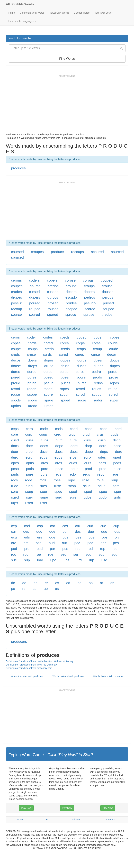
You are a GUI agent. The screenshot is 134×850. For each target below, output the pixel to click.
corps (80, 343)
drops (32, 366)
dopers (89, 292)
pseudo (90, 303)
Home (11, 12)
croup (97, 349)
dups (104, 451)
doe (52, 531)
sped (73, 491)
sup (27, 560)
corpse (70, 280)
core (14, 434)
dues (59, 451)
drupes (16, 297)
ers (39, 537)
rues (43, 486)
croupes (37, 252)
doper (48, 360)
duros (47, 372)
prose (113, 377)
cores (64, 343)
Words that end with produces (68, 676)
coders (34, 280)
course (35, 286)
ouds (73, 463)
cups (44, 440)
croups (89, 286)
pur (52, 549)
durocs (52, 297)
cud (90, 526)
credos (53, 286)
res (114, 549)
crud (86, 434)
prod (88, 469)
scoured (97, 252)
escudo (71, 297)
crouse (107, 286)
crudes (16, 292)
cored (48, 343)
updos (16, 406)
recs (58, 474)
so (35, 589)
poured (34, 303)
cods (58, 429)
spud (88, 491)
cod (27, 526)
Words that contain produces (108, 676)
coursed (17, 252)
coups (33, 349)
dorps (81, 360)
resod (15, 389)
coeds (64, 337)
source (16, 314)
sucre (81, 400)
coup (43, 434)
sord (116, 486)
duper (98, 366)
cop (40, 526)
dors (102, 446)
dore (74, 446)
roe (38, 554)
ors (25, 543)
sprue (48, 400)
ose (38, 543)
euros (80, 372)
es (57, 583)
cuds (114, 434)
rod (25, 554)
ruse (57, 486)
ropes (64, 389)
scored (90, 309)
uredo (32, 406)
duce (44, 451)
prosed (53, 303)
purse (82, 383)
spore (32, 400)
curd (59, 440)
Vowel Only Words (59, 12)
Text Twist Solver (103, 12)
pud (40, 549)
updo (103, 497)
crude (113, 349)
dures (15, 372)
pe (13, 589)
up (46, 589)
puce (117, 469)
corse (96, 343)
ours (87, 463)
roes (57, 480)
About (20, 819)
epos (58, 457)
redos (98, 383)
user (43, 503)
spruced (17, 257)
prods (97, 377)
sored (113, 394)
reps (115, 474)
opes (15, 463)
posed (48, 377)
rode (28, 480)
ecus (43, 457)
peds (117, 463)
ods (65, 537)
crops (81, 349)
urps (14, 503)
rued (29, 486)
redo (72, 474)
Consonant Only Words (32, 12)
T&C (46, 819)
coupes (17, 286)
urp (91, 560)
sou (114, 554)
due (91, 531)
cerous (16, 280)
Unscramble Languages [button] (22, 21)
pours (81, 377)
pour (74, 469)
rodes (31, 389)
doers (32, 360)
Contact (110, 819)
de (13, 583)
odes (102, 457)
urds (117, 497)
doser (98, 360)
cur (13, 531)
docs (15, 446)
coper (98, 337)
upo (53, 560)
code (44, 429)
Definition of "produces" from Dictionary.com (29, 668)
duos (74, 451)
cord (118, 429)
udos (88, 497)
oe (79, 583)
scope (32, 394)
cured (63, 354)
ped (90, 543)
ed (35, 583)
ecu (14, 537)
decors (71, 292)
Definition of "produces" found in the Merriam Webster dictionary (39, 661)
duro (14, 457)
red (90, 549)
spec (58, 491)
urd (79, 560)
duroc (31, 372)
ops (105, 537)
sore (14, 491)
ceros (15, 337)
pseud (48, 383)
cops (103, 429)
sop (101, 554)
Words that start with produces (27, 676)
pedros (89, 297)
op (91, 583)
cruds (15, 354)
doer (29, 446)
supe (44, 497)
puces (65, 383)
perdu (112, 372)
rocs (14, 480)
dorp (88, 446)
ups (66, 560)
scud (87, 486)
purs (43, 474)
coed (74, 429)
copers (52, 280)
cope (89, 429)
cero (29, 429)
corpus (88, 280)
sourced (117, 252)
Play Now (26, 808)
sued (15, 497)
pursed (108, 303)
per (103, 543)
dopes (65, 360)
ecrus (64, 372)
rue (50, 554)
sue (14, 560)
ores (58, 463)
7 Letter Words (82, 12)
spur (117, 491)
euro (87, 457)
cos (65, 526)
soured (34, 314)
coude (113, 343)
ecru (28, 457)
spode (16, 400)
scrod (80, 394)
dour (14, 451)
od (68, 583)
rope (71, 480)
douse (16, 366)
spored (52, 314)
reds (86, 474)
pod (14, 549)
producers (19, 641)
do (24, 583)
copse (16, 343)
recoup (16, 309)
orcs (44, 463)
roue (100, 480)
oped (117, 457)
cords (32, 343)
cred (57, 434)
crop (71, 434)
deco (117, 440)
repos (114, 383)
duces (81, 366)
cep (14, 526)
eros (72, 457)
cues (29, 440)
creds (65, 349)
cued (15, 440)
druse (65, 366)
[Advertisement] (68, 104)
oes (78, 537)
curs (87, 440)
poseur (16, 303)
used (29, 503)
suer (29, 497)
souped (108, 309)
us (57, 589)
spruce (70, 314)
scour (64, 394)
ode (52, 537)
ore (13, 543)
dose (117, 446)
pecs (102, 463)
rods (42, 480)
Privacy (76, 819)
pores (32, 377)
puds (15, 474)
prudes (71, 303)
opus (30, 463)
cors (28, 434)
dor (65, 531)
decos (16, 360)
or (101, 583)
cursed (34, 292)
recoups (77, 252)
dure (118, 451)
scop (72, 486)
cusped (53, 292)
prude (32, 383)
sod (88, 554)
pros (102, 469)
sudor (97, 400)
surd (58, 497)
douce (114, 360)
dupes (115, 366)
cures (79, 354)
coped (81, 337)
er (46, 583)
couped (107, 280)
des (26, 531)
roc (13, 554)
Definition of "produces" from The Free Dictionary (32, 664)
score (48, 394)
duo (104, 531)
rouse (15, 394)
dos (78, 531)
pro (26, 549)
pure (29, 474)
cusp (101, 440)
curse (95, 354)
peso (15, 469)
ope (91, 537)
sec (63, 554)
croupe (71, 286)
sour (43, 491)
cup (116, 526)
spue (103, 491)
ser (75, 554)
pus (65, 549)
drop (29, 451)
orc (117, 537)
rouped (34, 309)
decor (111, 354)
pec (77, 543)
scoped (71, 309)
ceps (15, 429)
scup (101, 486)
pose (59, 469)
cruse (31, 354)
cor (52, 526)
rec (77, 549)
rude (14, 486)
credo (49, 349)
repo (100, 474)
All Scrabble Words (20, 4)
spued (65, 400)
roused (53, 309)
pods (30, 469)
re (23, 589)
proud (15, 383)
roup (114, 480)
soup (29, 491)
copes (114, 337)
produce (57, 252)
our (64, 543)
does (44, 446)
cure (73, 440)
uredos (107, 314)
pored (15, 377)
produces (18, 168)
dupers (34, 297)
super (114, 400)
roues (96, 389)
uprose (88, 314)
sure (72, 497)
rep (102, 549)
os (112, 583)
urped (49, 406)
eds (27, 537)
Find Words (67, 58)
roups (112, 389)
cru (77, 526)
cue (103, 526)
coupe (16, 349)
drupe (48, 366)
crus (100, 434)
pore (44, 469)
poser (65, 377)
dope (59, 446)
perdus (107, 297)
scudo (97, 394)
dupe (89, 451)
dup (117, 531)
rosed (80, 389)
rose (85, 480)
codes (48, 337)
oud (52, 543)
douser (107, 292)
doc (39, 531)
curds (47, 354)
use (104, 560)
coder (31, 337)
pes (116, 543)
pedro (96, 372)
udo (40, 560)
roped (48, 389)
